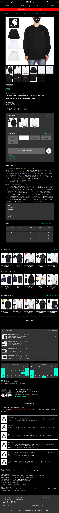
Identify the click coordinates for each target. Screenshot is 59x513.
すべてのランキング (53, 295)
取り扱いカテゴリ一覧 (35, 505)
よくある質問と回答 (7, 499)
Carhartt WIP (55, 271)
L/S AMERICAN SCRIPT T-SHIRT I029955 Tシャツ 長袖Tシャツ (34, 13)
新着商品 (7, 5)
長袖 (9, 213)
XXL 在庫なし (13, 142)
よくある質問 (12, 157)
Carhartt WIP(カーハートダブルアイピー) (12, 13)
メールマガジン (37, 497)
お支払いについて (13, 155)
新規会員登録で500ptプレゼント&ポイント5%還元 (29, 9)
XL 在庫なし (46, 137)
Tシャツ (27, 93)
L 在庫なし (35, 137)
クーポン (23, 497)
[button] (52, 41)
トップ (2, 13)
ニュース (29, 497)
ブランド (22, 5)
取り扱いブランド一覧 (8, 505)
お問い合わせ (12, 158)
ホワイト (23, 123)
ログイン (5, 497)
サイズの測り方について (48, 223)
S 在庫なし (13, 137)
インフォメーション (14, 497)
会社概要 (19, 396)
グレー (34, 123)
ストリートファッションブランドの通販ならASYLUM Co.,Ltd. (24, 510)
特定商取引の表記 (19, 499)
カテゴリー (37, 5)
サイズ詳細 (48, 133)
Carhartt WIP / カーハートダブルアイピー (15, 93)
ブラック (12, 123)
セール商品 (52, 5)
